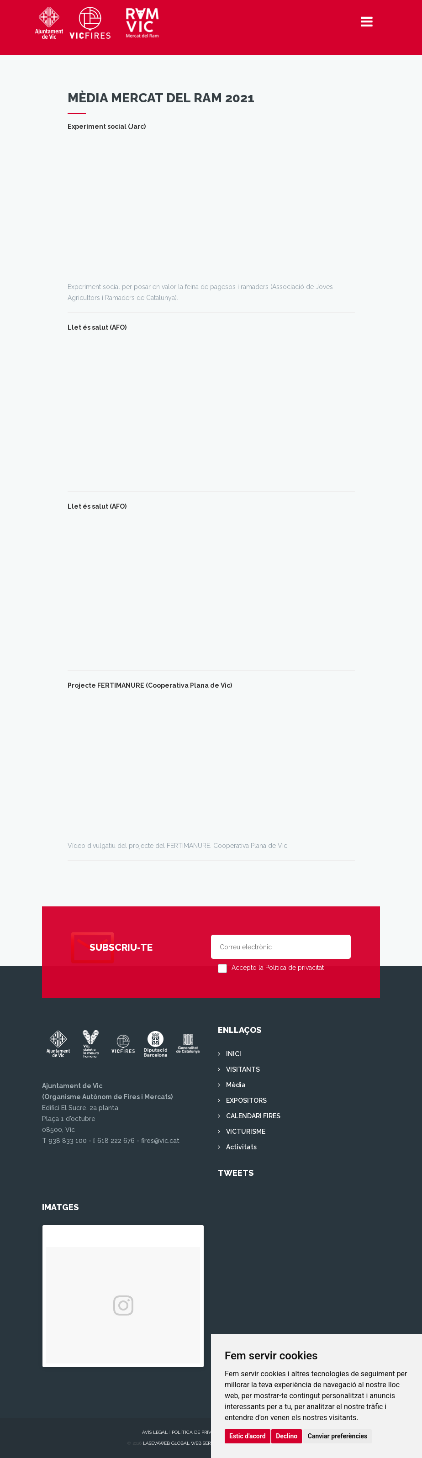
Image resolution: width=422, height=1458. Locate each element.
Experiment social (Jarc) (107, 126)
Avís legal (155, 1432)
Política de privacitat (199, 1432)
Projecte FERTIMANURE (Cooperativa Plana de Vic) (150, 685)
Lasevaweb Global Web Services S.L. (187, 1443)
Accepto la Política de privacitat (278, 967)
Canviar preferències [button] (337, 1436)
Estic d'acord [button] (247, 1436)
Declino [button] (286, 1436)
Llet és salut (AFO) (97, 327)
